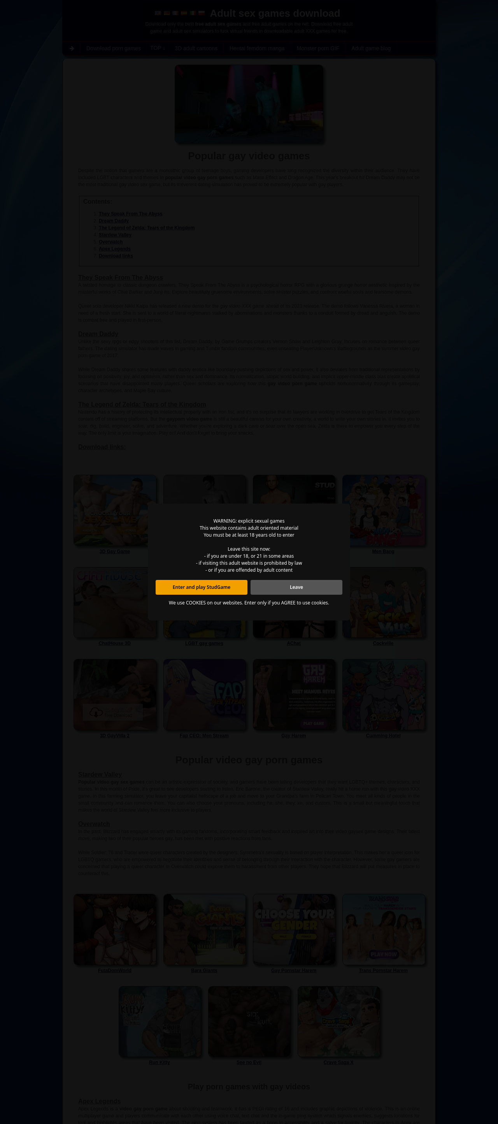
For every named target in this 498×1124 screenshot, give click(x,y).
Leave (296, 587)
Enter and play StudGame (201, 587)
